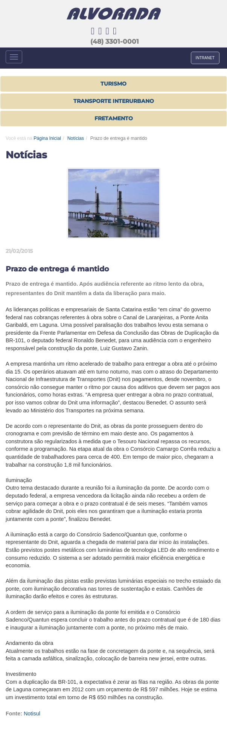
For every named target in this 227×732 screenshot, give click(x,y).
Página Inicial (47, 138)
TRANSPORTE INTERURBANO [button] (113, 101)
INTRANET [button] (205, 58)
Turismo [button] (113, 83)
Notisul (32, 714)
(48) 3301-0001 (114, 41)
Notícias (75, 138)
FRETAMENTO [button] (113, 118)
